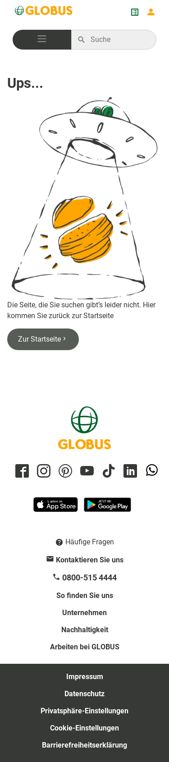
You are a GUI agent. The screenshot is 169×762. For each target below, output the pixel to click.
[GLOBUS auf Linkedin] (128, 471)
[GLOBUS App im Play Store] (107, 508)
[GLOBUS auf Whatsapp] (150, 471)
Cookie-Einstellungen (84, 728)
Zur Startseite (43, 339)
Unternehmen (84, 612)
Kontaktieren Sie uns (89, 560)
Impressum (84, 676)
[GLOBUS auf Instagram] (42, 471)
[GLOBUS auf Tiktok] (107, 471)
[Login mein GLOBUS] (151, 12)
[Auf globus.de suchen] (118, 40)
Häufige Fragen (89, 542)
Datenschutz (84, 693)
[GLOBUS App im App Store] (56, 508)
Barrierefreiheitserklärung (84, 745)
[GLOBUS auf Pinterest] (64, 471)
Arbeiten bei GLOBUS (84, 647)
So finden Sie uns (84, 595)
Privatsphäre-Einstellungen (84, 711)
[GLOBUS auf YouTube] (85, 471)
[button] (42, 39)
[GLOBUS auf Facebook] (20, 471)
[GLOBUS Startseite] (44, 12)
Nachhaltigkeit (84, 629)
